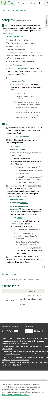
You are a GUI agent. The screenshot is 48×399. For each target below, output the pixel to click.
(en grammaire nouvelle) (20, 84)
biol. (13, 136)
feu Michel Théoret (12, 354)
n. (28, 21)
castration (24, 206)
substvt (10, 61)
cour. (14, 221)
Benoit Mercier (7, 349)
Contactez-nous (34, 357)
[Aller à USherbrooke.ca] (34, 332)
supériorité (24, 203)
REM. (16, 102)
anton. (5, 33)
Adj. (6, 25)
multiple (20, 37)
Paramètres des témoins (20, 360)
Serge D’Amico (26, 346)
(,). (33, 182)
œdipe (19, 218)
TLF (9, 280)
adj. (25, 21)
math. (10, 69)
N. (6, 124)
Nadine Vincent (39, 341)
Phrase (14, 81)
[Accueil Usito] (7, 3)
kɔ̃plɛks (20, 21)
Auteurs (5, 338)
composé (20, 93)
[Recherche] (26, 3)
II (3, 124)
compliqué (13, 37)
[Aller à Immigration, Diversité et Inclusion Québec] (10, 332)
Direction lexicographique (11, 346)
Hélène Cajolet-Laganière (17, 338)
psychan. (11, 186)
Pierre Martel (31, 338)
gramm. (11, 78)
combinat (16, 146)
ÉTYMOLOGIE (9, 274)
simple (11, 33)
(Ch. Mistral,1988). (30, 244)
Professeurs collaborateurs (12, 351)
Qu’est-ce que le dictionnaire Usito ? (14, 357)
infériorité (22, 199)
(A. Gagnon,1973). (18, 58)
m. (30, 21)
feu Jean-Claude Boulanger (32, 351)
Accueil (4, 10)
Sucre (14, 65)
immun (26, 136)
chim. (10, 65)
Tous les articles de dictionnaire (16, 10)
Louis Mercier (27, 341)
